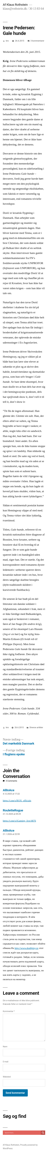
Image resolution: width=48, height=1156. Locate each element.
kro (7, 41)
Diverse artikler (36, 727)
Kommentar (9, 1011)
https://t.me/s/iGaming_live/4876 (19, 820)
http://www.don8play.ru (26, 948)
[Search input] (22, 1132)
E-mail (5, 1061)
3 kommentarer (37, 41)
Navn (5, 1046)
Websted (7, 1077)
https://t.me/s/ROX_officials (17, 800)
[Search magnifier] (43, 1132)
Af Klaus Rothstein (15, 4)
